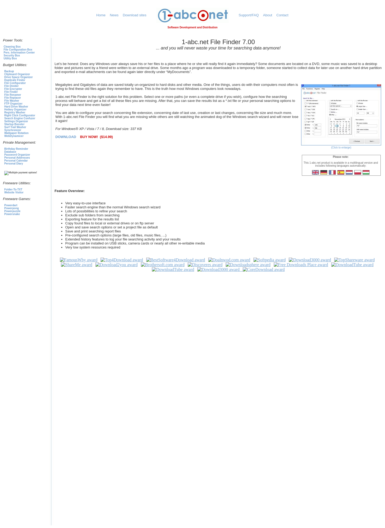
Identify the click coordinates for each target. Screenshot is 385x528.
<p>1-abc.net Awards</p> (218, 391)
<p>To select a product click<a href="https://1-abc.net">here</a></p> (25, 131)
